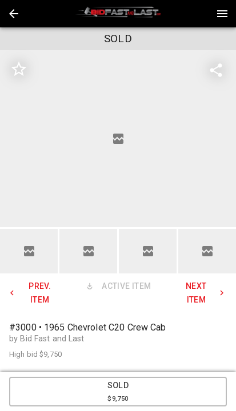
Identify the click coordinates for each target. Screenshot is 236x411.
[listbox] (118, 138)
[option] (118, 138)
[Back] (13, 13)
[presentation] (118, 13)
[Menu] (222, 13)
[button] (13, 13)
